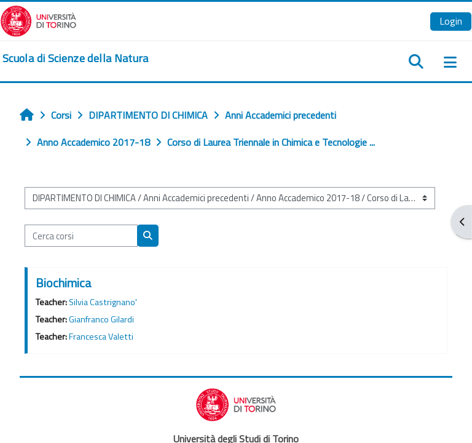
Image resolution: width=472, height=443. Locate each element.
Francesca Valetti (101, 336)
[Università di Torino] (38, 19)
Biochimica (64, 282)
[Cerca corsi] (81, 236)
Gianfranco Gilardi (101, 319)
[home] (75, 58)
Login (450, 21)
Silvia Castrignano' (103, 302)
